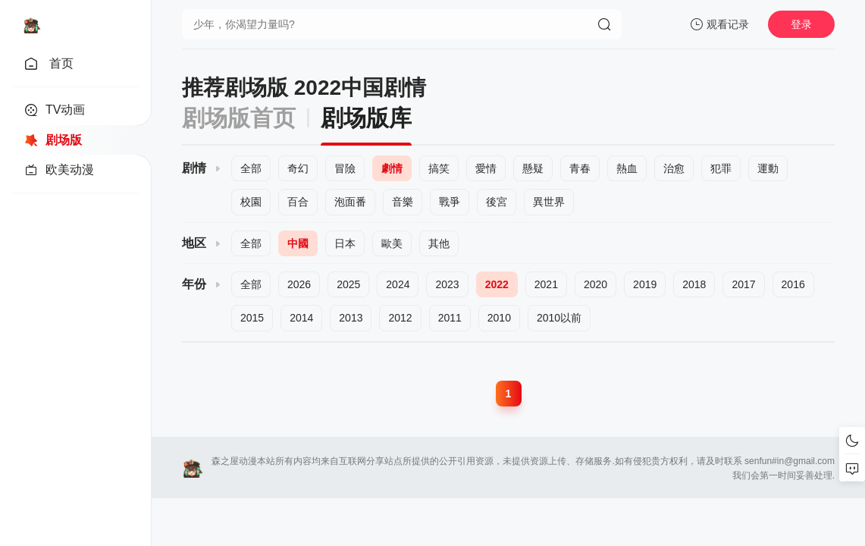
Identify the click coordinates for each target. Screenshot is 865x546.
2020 (595, 284)
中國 (298, 243)
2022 (497, 284)
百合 (298, 202)
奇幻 (298, 168)
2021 (546, 284)
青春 (580, 168)
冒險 (345, 168)
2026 (299, 284)
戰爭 (449, 202)
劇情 (392, 168)
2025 (348, 284)
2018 (694, 284)
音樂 (402, 202)
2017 (743, 284)
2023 (447, 284)
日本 (345, 243)
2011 (450, 318)
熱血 (627, 168)
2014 (301, 318)
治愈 (674, 168)
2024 (397, 284)
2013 (350, 318)
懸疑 (533, 168)
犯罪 (721, 168)
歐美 (392, 243)
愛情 (486, 168)
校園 (251, 202)
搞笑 (439, 168)
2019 (645, 284)
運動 (768, 168)
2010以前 (559, 318)
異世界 (549, 202)
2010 (499, 318)
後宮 (496, 202)
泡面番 (350, 202)
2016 (793, 284)
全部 (251, 168)
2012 (400, 318)
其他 (439, 243)
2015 (252, 318)
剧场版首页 (239, 117)
